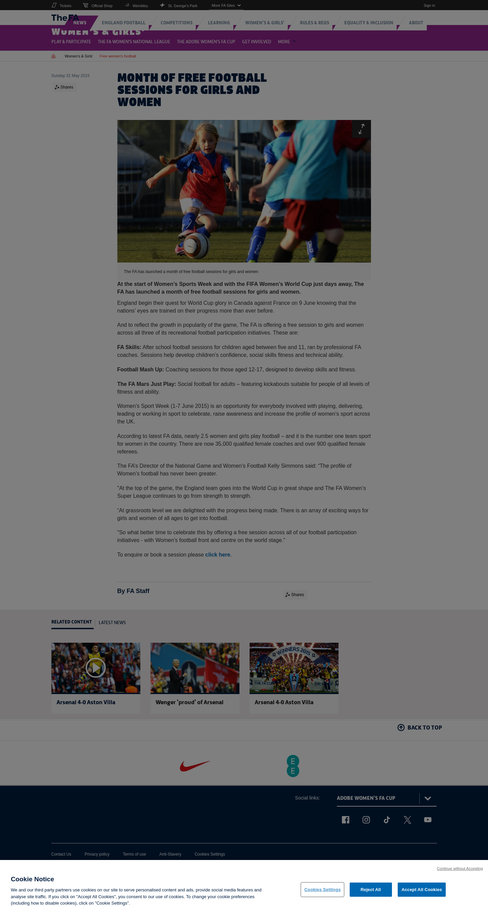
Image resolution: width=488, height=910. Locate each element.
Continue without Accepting (460, 872)
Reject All (371, 892)
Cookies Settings (322, 892)
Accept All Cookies (421, 892)
